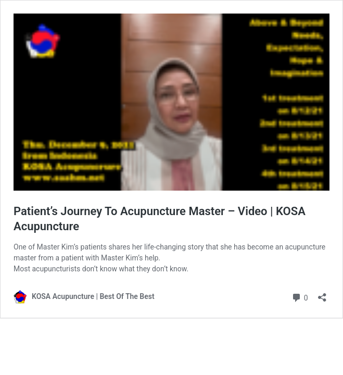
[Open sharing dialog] (322, 294)
